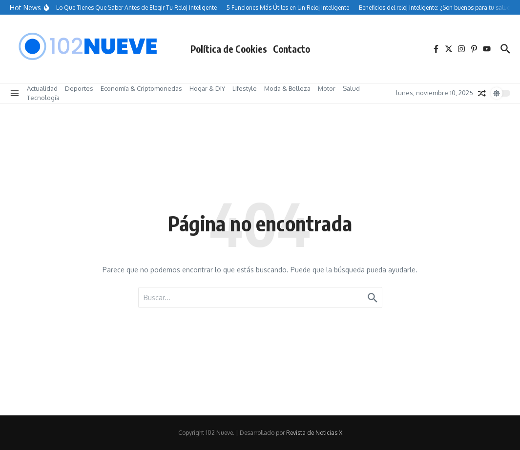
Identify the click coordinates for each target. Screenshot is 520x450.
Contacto (291, 49)
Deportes (79, 88)
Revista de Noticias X (314, 432)
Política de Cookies (228, 49)
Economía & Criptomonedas (141, 88)
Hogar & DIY (207, 88)
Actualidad (42, 88)
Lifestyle (244, 88)
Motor (326, 88)
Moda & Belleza (287, 88)
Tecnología (43, 98)
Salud (351, 88)
